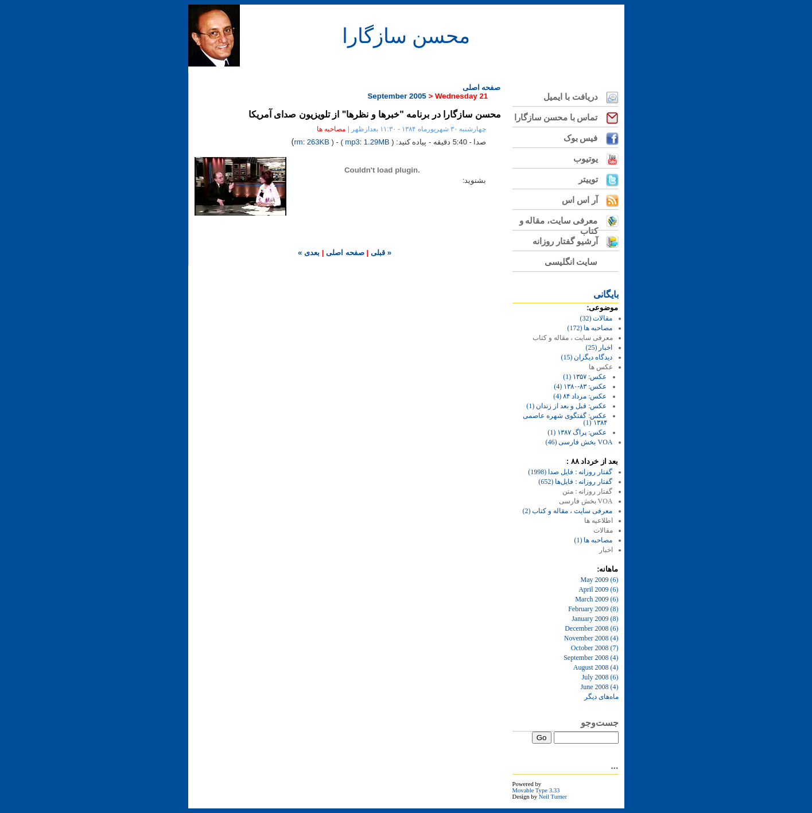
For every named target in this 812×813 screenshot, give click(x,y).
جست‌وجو (600, 723)
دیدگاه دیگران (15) (587, 357)
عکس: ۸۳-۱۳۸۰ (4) (580, 386)
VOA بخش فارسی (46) (579, 442)
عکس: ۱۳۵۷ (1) (585, 377)
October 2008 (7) (595, 648)
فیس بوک (581, 138)
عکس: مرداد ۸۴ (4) (580, 396)
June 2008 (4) (600, 687)
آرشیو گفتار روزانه (565, 241)
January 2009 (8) (595, 619)
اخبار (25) (599, 347)
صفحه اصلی (482, 87)
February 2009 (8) (593, 609)
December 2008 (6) (591, 628)
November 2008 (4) (591, 638)
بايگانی (606, 294)
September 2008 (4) (591, 658)
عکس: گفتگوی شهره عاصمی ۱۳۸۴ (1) (565, 419)
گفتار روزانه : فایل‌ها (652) (575, 482)
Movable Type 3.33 (536, 790)
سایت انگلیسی (571, 262)
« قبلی (379, 252)
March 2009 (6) (596, 599)
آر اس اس (579, 200)
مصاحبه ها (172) (590, 328)
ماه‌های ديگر (601, 697)
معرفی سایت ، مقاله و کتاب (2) (568, 511)
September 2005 (396, 96)
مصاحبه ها (331, 129)
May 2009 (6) (600, 580)
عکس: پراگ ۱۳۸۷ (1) (577, 432)
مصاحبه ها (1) (593, 540)
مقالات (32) (596, 318)
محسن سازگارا (406, 36)
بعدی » (309, 252)
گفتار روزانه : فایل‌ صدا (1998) (570, 472)
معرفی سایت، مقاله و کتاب (558, 223)
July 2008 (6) (600, 677)
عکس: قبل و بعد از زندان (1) (566, 406)
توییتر (588, 179)
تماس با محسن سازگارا (556, 117)
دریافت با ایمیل (570, 96)
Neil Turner (553, 797)
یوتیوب (585, 158)
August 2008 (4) (596, 667)
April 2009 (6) (598, 589)
